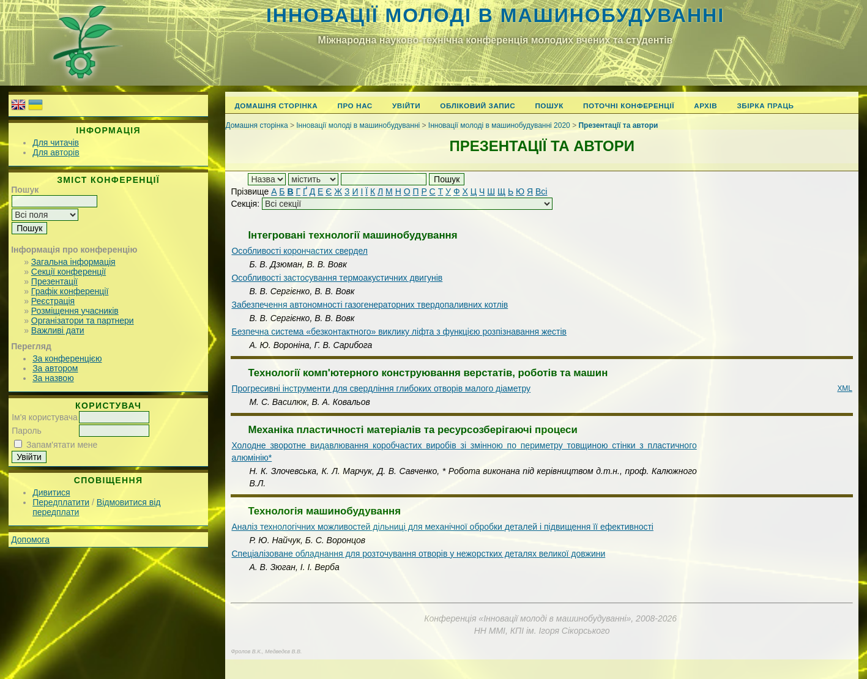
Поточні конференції (628, 105)
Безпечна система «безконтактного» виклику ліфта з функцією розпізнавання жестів (399, 331)
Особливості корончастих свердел (299, 251)
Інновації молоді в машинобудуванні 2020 (499, 125)
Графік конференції (69, 291)
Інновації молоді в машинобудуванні (495, 15)
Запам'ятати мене (61, 445)
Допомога (30, 539)
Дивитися (51, 492)
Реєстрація (53, 301)
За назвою (52, 378)
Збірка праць (765, 105)
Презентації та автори (618, 125)
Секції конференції (68, 271)
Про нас (355, 105)
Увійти (406, 105)
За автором (55, 368)
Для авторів (55, 152)
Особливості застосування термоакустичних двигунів (336, 278)
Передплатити (60, 502)
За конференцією (67, 358)
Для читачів (55, 142)
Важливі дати (57, 330)
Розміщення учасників (75, 311)
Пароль (27, 431)
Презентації (54, 281)
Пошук (549, 105)
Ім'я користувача (45, 417)
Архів (705, 105)
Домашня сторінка (276, 105)
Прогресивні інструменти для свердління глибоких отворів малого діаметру (380, 388)
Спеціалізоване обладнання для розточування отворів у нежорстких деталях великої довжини (418, 553)
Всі (541, 191)
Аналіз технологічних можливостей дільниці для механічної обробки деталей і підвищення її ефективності (442, 527)
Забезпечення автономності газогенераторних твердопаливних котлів (369, 305)
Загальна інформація (73, 262)
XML (844, 388)
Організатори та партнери (82, 320)
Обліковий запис (477, 105)
